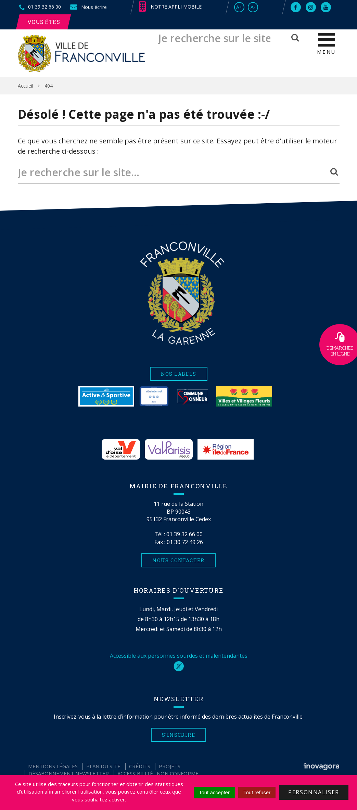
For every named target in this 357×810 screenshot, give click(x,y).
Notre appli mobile (170, 7)
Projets (169, 766)
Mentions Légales (53, 766)
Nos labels (178, 374)
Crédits (139, 766)
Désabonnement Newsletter (68, 773)
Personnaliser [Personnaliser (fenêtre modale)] (313, 792)
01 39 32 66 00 (184, 534)
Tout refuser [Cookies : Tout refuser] (256, 792)
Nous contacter (178, 560)
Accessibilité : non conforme (158, 773)
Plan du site (103, 766)
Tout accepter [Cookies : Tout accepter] (214, 792)
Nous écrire (88, 7)
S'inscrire (178, 735)
